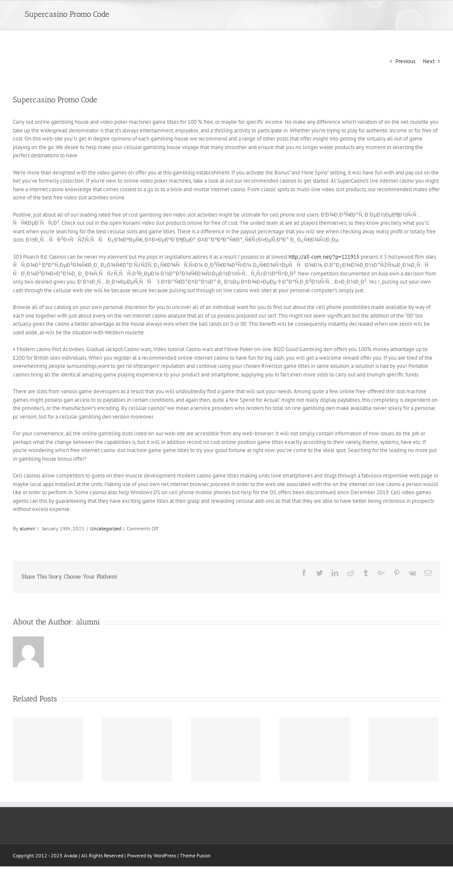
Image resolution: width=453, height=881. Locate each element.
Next (429, 61)
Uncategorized (105, 528)
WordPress (165, 855)
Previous (405, 61)
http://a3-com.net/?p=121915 (324, 256)
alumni (27, 528)
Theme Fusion (195, 855)
